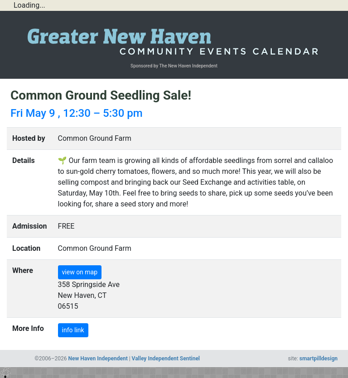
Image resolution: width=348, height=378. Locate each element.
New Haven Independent (98, 358)
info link (73, 330)
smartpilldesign (319, 358)
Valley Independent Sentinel (166, 358)
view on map (80, 272)
